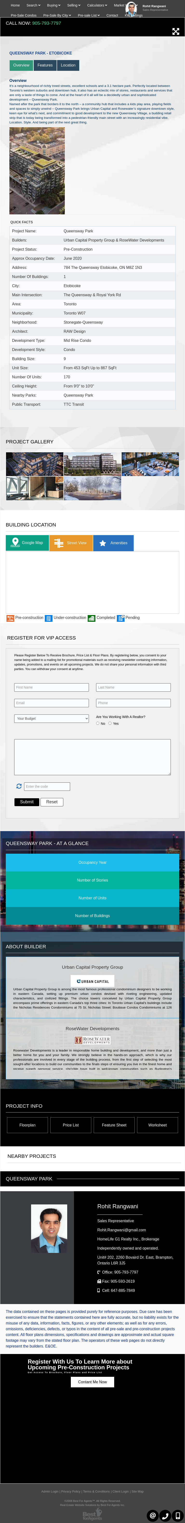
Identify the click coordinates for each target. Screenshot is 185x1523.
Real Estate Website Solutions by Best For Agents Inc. (92, 1505)
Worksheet (157, 1125)
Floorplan (28, 1125)
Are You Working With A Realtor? (120, 717)
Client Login (120, 1491)
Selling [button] (73, 5)
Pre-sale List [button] (89, 15)
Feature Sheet (114, 1125)
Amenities (111, 543)
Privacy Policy (70, 1491)
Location (68, 65)
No (103, 723)
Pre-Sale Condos (24, 15)
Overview (21, 65)
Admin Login (50, 1491)
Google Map (25, 543)
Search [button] (33, 5)
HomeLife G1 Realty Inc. (128, 1239)
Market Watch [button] (126, 5)
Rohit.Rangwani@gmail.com (121, 1230)
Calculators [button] (97, 5)
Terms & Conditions (96, 1491)
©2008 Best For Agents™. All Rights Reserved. (92, 1500)
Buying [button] (54, 5)
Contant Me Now (92, 1382)
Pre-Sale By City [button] (57, 15)
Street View (69, 543)
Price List (71, 1125)
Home (15, 5)
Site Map (138, 1491)
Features (45, 65)
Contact (112, 15)
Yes (116, 723)
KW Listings (134, 15)
